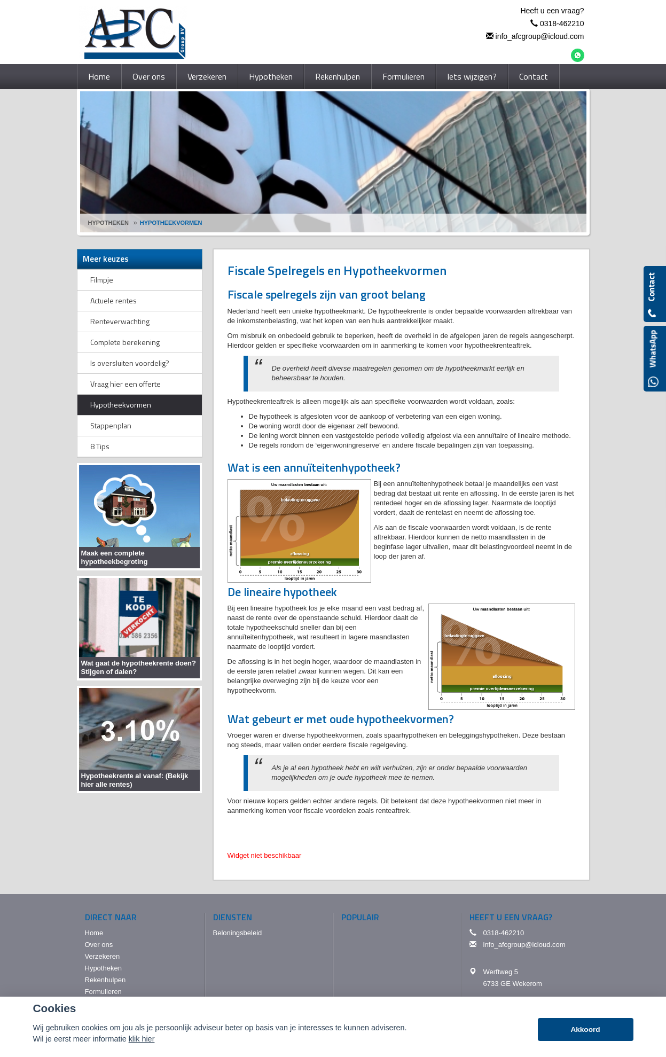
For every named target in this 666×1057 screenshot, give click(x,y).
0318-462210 (562, 23)
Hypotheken (108, 223)
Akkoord (585, 1029)
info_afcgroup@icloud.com (540, 36)
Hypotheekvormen (171, 223)
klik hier (142, 1039)
